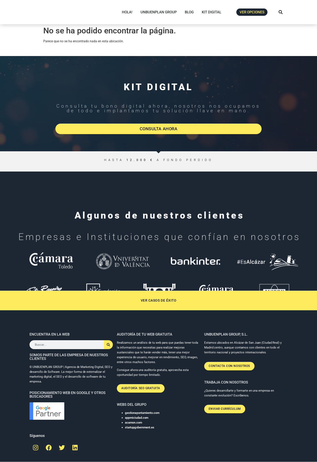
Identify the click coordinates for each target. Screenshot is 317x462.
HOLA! (127, 12)
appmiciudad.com (137, 418)
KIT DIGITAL (211, 12)
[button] (281, 12)
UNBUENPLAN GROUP (159, 12)
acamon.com (133, 423)
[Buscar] (108, 345)
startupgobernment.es (139, 427)
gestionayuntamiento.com (142, 413)
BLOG (189, 12)
